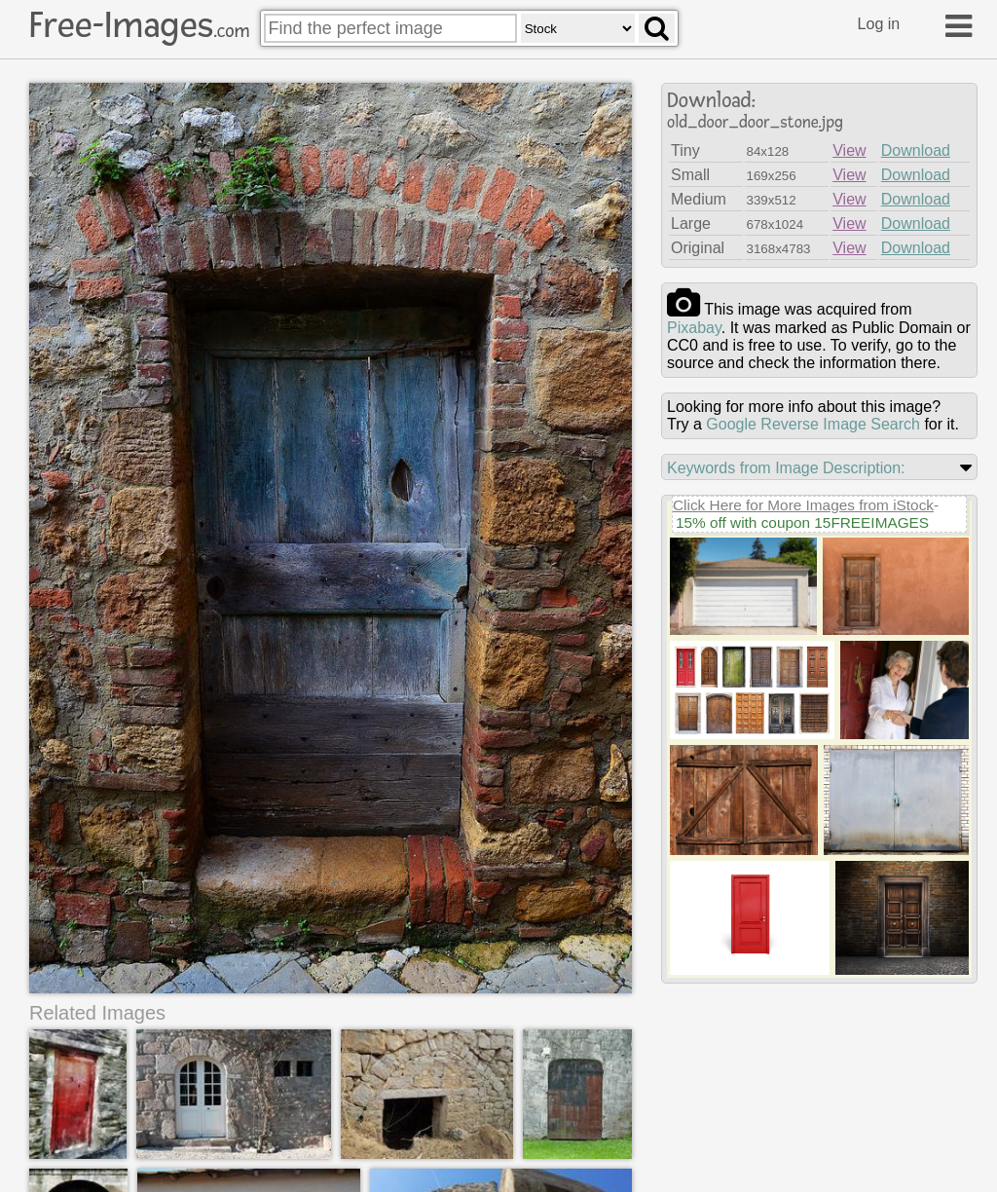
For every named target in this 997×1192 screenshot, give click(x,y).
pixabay (694, 327)
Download (915, 150)
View (849, 150)
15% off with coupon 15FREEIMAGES (802, 522)
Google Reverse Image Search (813, 424)
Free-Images (139, 25)
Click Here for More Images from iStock (803, 505)
